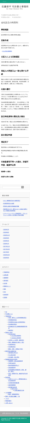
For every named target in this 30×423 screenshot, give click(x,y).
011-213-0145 (24, 413)
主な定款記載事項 (7, 51)
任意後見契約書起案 (13, 382)
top (6, 311)
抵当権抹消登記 (12, 324)
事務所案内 (8, 400)
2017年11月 (6, 246)
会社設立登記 (12, 334)
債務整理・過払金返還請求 (15, 361)
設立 (4, 291)
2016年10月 (6, 255)
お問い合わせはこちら (8, 413)
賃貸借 (5, 297)
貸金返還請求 (12, 367)
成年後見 (5, 280)
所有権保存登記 (12, 320)
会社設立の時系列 (16, 338)
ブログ (7, 398)
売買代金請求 (12, 363)
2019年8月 (6, 232)
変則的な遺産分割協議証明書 (11, 206)
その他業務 (8, 392)
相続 (4, 289)
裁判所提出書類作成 (10, 351)
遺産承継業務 (12, 385)
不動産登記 (6, 272)
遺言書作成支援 (12, 387)
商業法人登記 (9, 332)
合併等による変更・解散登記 (16, 340)
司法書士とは (9, 314)
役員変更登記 (12, 344)
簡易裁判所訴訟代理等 (11, 359)
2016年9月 (6, 257)
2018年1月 (6, 243)
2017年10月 (6, 249)
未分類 (5, 283)
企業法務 (5, 275)
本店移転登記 (12, 346)
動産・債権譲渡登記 (13, 394)
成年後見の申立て (13, 352)
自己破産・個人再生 (13, 357)
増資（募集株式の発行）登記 (16, 342)
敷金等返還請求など (13, 365)
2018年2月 (6, 240)
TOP (10, 15)
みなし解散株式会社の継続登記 (11, 200)
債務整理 (5, 277)
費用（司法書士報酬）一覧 (12, 396)
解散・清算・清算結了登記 (15, 349)
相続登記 (10, 330)
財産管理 (5, 294)
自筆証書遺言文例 (19, 390)
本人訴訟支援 (12, 355)
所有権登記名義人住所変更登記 (16, 322)
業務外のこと (7, 286)
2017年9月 (6, 252)
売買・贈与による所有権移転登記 (17, 317)
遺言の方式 (14, 388)
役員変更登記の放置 (8, 203)
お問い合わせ (9, 403)
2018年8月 (6, 238)
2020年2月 (6, 229)
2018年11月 (6, 235)
